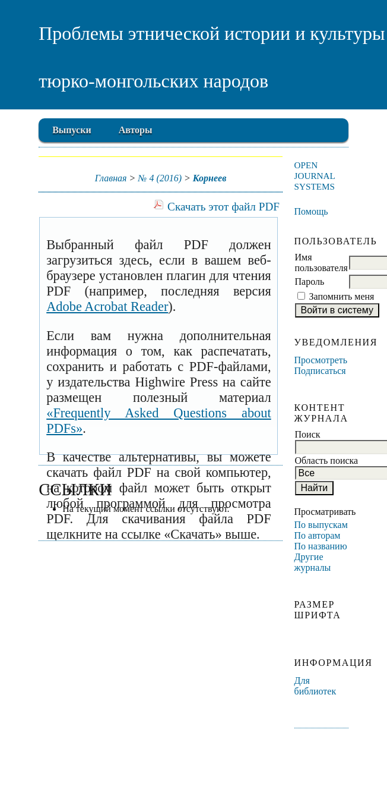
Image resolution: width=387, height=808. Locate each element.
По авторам (317, 535)
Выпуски (71, 130)
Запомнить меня (342, 296)
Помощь (311, 211)
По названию (320, 546)
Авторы (136, 130)
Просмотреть (321, 360)
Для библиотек (315, 685)
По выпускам (321, 525)
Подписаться (320, 371)
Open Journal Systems (314, 175)
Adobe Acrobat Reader (107, 306)
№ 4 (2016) (160, 178)
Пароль (310, 281)
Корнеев (209, 178)
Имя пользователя (321, 262)
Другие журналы (312, 562)
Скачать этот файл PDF (223, 206)
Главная (111, 178)
